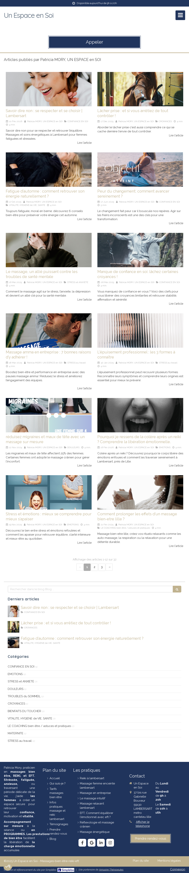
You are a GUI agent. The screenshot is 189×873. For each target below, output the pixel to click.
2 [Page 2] (94, 567)
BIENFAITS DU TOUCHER (24, 711)
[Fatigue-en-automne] (49, 169)
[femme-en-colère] (140, 415)
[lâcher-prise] (140, 89)
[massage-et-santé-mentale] (49, 250)
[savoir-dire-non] (49, 89)
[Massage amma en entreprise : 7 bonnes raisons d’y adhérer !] (49, 330)
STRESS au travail (20, 741)
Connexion (177, 869)
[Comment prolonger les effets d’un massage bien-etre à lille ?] (140, 492)
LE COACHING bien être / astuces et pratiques (39, 726)
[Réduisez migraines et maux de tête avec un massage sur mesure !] (49, 415)
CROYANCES (16, 703)
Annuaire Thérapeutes (111, 869)
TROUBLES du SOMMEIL (24, 696)
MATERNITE (15, 733)
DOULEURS (15, 689)
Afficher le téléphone (143, 824)
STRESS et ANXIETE (21, 681)
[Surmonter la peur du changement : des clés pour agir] (140, 169)
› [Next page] (109, 567)
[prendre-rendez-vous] (150, 838)
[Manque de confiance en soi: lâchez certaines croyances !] (140, 250)
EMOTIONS (15, 674)
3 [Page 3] (102, 567)
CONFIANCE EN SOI (21, 666)
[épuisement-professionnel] (140, 330)
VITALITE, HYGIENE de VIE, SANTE (30, 718)
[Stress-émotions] (49, 492)
